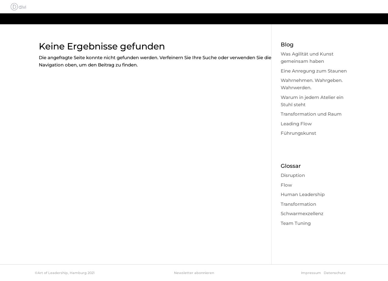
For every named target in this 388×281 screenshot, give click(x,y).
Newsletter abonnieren (194, 273)
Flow (286, 185)
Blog (349, 7)
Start (193, 7)
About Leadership (227, 7)
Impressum (311, 273)
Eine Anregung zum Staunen (314, 71)
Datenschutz (335, 273)
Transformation (298, 204)
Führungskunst (298, 133)
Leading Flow (296, 124)
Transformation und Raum (311, 114)
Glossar (370, 7)
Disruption (293, 175)
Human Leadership (303, 194)
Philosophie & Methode (280, 7)
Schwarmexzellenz (302, 213)
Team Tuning (296, 223)
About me (325, 7)
